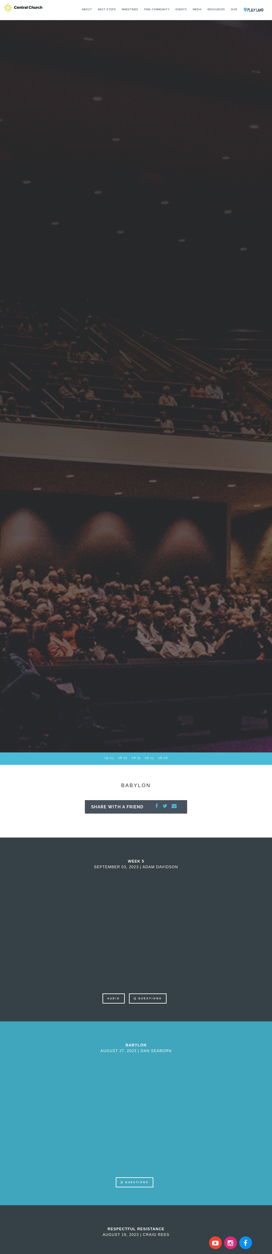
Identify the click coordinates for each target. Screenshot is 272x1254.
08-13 (149, 758)
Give (234, 9)
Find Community (157, 9)
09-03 (109, 758)
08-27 (122, 758)
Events (181, 9)
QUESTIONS (148, 998)
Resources (216, 9)
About (87, 9)
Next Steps (107, 9)
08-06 (163, 758)
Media (197, 9)
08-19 (136, 758)
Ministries (130, 9)
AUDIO (113, 998)
